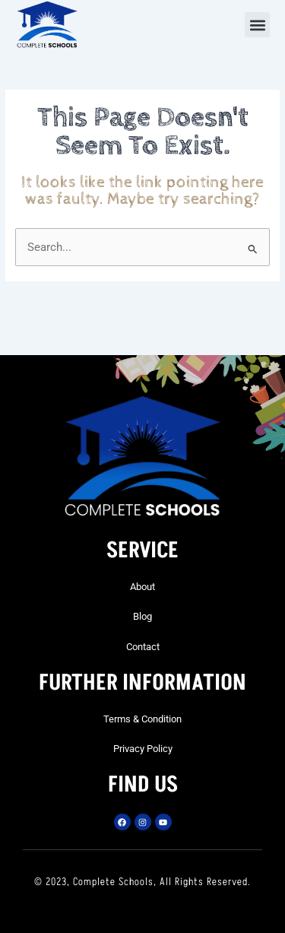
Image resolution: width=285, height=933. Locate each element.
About (142, 586)
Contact (143, 646)
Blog (142, 616)
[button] (257, 24)
